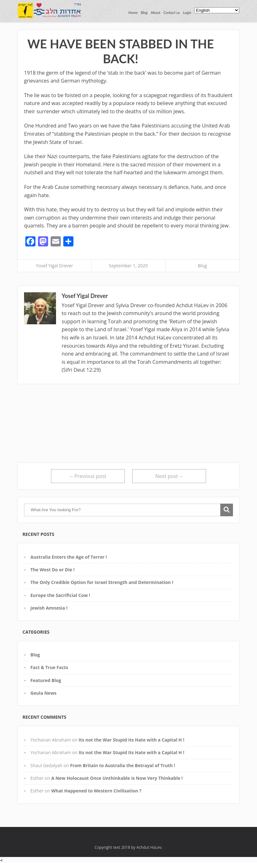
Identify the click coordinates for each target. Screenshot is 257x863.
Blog (144, 12)
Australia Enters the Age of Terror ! (68, 557)
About (155, 12)
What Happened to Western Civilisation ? (96, 791)
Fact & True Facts (49, 667)
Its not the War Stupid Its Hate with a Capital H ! (131, 740)
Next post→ (169, 476)
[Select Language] (216, 10)
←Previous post (87, 476)
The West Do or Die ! (52, 570)
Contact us (171, 12)
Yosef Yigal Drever (54, 266)
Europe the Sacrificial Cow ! (60, 595)
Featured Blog (45, 680)
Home (132, 12)
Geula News (43, 693)
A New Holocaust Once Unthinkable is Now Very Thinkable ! (117, 778)
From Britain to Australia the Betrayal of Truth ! (122, 765)
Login (187, 12)
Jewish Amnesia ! (48, 608)
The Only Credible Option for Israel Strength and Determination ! (101, 582)
